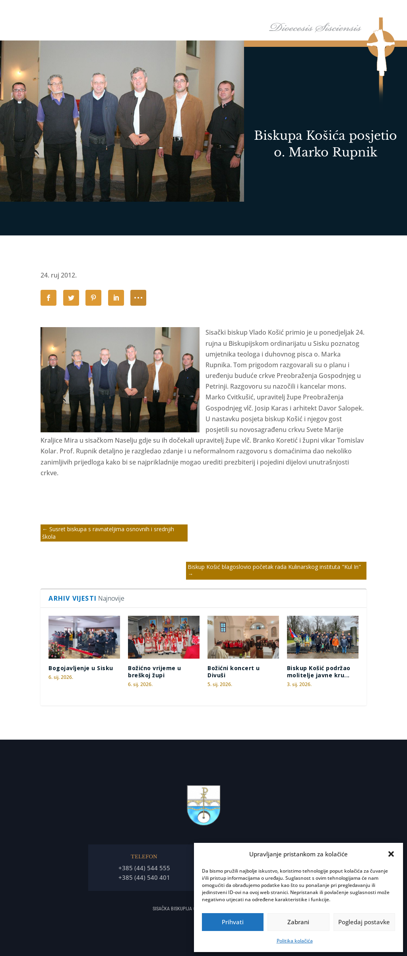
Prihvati (233, 922)
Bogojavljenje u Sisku (80, 668)
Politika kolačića (295, 940)
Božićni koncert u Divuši (233, 671)
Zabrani (298, 922)
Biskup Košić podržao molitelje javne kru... (319, 671)
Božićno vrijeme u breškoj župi (154, 671)
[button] (391, 854)
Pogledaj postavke (364, 922)
